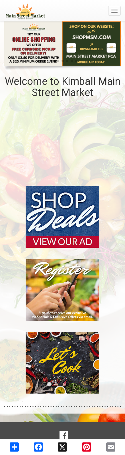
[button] (49, 61)
